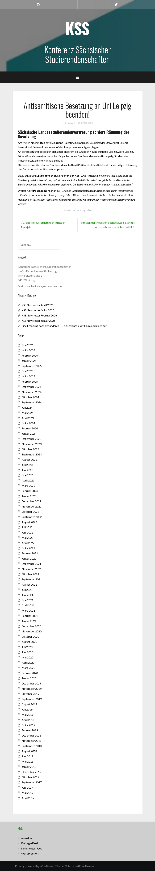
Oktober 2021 (30, 574)
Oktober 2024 (30, 397)
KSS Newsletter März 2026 (38, 310)
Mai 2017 (27, 792)
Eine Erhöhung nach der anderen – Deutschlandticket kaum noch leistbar (64, 325)
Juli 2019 (27, 709)
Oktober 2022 (30, 511)
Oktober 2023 (30, 449)
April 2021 (28, 605)
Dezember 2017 (31, 771)
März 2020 (28, 667)
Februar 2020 (30, 673)
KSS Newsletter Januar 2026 (38, 320)
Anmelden (27, 838)
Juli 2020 (27, 647)
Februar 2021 (30, 615)
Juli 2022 (27, 527)
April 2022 (28, 542)
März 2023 (28, 485)
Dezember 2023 (31, 438)
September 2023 (32, 454)
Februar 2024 (30, 428)
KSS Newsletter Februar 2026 (39, 315)
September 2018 (32, 745)
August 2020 (29, 641)
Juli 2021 (27, 589)
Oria (67, 866)
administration (85, 122)
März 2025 (28, 376)
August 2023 (29, 459)
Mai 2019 (27, 714)
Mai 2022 (27, 537)
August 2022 (29, 522)
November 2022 (31, 506)
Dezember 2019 (31, 683)
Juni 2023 (27, 470)
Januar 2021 (29, 621)
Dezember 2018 (31, 735)
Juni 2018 (27, 756)
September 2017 (32, 782)
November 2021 (31, 568)
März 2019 (28, 725)
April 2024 (28, 418)
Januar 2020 (29, 678)
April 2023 (28, 480)
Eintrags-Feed (29, 843)
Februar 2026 (30, 355)
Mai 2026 (27, 345)
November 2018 (31, 740)
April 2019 (28, 719)
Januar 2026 (29, 360)
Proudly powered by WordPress (34, 866)
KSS (77, 28)
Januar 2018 (29, 766)
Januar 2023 (29, 496)
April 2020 (28, 662)
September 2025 (32, 365)
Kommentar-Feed (31, 848)
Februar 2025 (30, 381)
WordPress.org (30, 853)
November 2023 (31, 444)
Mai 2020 (27, 657)
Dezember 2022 (31, 501)
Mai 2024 (27, 412)
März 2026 (28, 350)
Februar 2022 (30, 553)
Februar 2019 (30, 730)
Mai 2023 (27, 475)
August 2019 (29, 704)
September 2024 (32, 402)
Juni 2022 (27, 532)
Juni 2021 (27, 595)
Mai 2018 (27, 761)
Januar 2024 (29, 433)
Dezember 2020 (31, 626)
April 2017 (28, 798)
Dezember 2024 (31, 386)
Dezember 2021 (31, 563)
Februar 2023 (30, 490)
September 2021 (32, 579)
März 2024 (28, 423)
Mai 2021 (27, 600)
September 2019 (32, 699)
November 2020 (31, 631)
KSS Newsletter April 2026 (37, 305)
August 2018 (29, 751)
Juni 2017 (27, 787)
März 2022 (28, 548)
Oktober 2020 (30, 636)
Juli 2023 (27, 464)
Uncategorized (84, 210)
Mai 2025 (27, 371)
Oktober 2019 (30, 693)
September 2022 (32, 516)
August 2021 (29, 584)
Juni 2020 (27, 652)
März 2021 (28, 610)
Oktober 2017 (30, 777)
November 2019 (31, 688)
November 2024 (31, 392)
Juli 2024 (27, 407)
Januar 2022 (29, 558)
